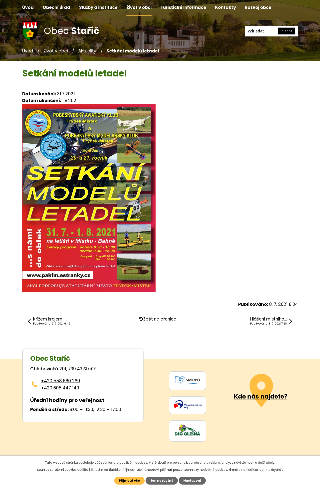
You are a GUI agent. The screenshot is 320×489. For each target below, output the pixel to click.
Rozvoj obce (258, 7)
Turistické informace (183, 7)
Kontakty (225, 7)
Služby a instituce (98, 7)
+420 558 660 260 (60, 381)
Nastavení (192, 480)
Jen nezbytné (161, 480)
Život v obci (139, 7)
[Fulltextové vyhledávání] (271, 31)
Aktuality (87, 51)
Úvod (28, 7)
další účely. (266, 462)
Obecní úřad (56, 7)
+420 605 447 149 (60, 388)
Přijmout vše (129, 480)
